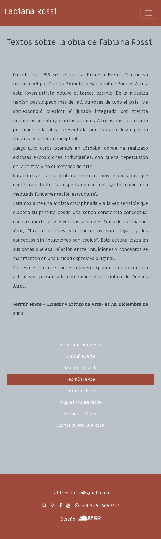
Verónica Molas (80, 414)
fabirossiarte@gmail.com (80, 493)
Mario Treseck (80, 368)
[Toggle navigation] (148, 13)
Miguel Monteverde (80, 402)
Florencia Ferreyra (80, 345)
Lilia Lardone (80, 391)
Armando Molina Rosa (80, 425)
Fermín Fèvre (80, 379)
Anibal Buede (80, 356)
